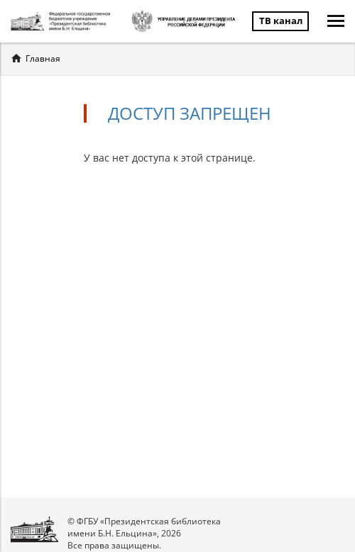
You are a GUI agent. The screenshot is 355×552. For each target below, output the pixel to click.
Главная (43, 58)
